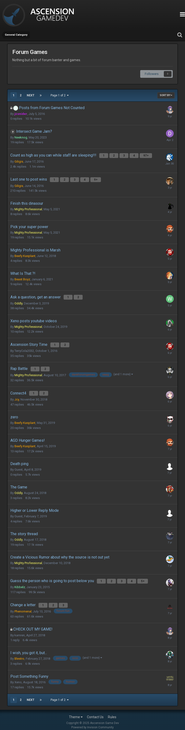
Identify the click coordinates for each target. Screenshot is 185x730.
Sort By (166, 95)
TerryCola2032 (24, 348)
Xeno (18, 677)
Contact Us (95, 713)
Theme (76, 713)
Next (30, 95)
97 (146, 155)
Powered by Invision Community (92, 723)
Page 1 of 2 (60, 95)
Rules (112, 713)
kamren (19, 630)
